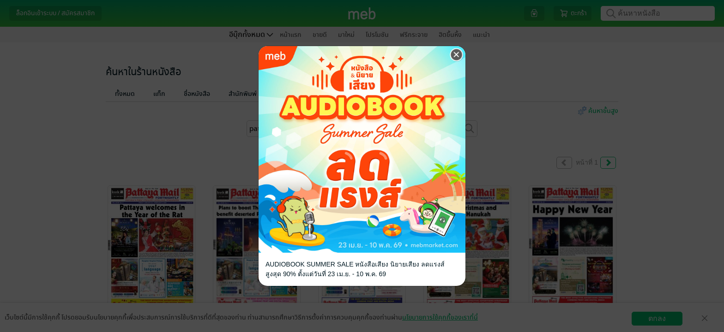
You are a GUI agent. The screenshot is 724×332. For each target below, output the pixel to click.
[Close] (456, 54)
